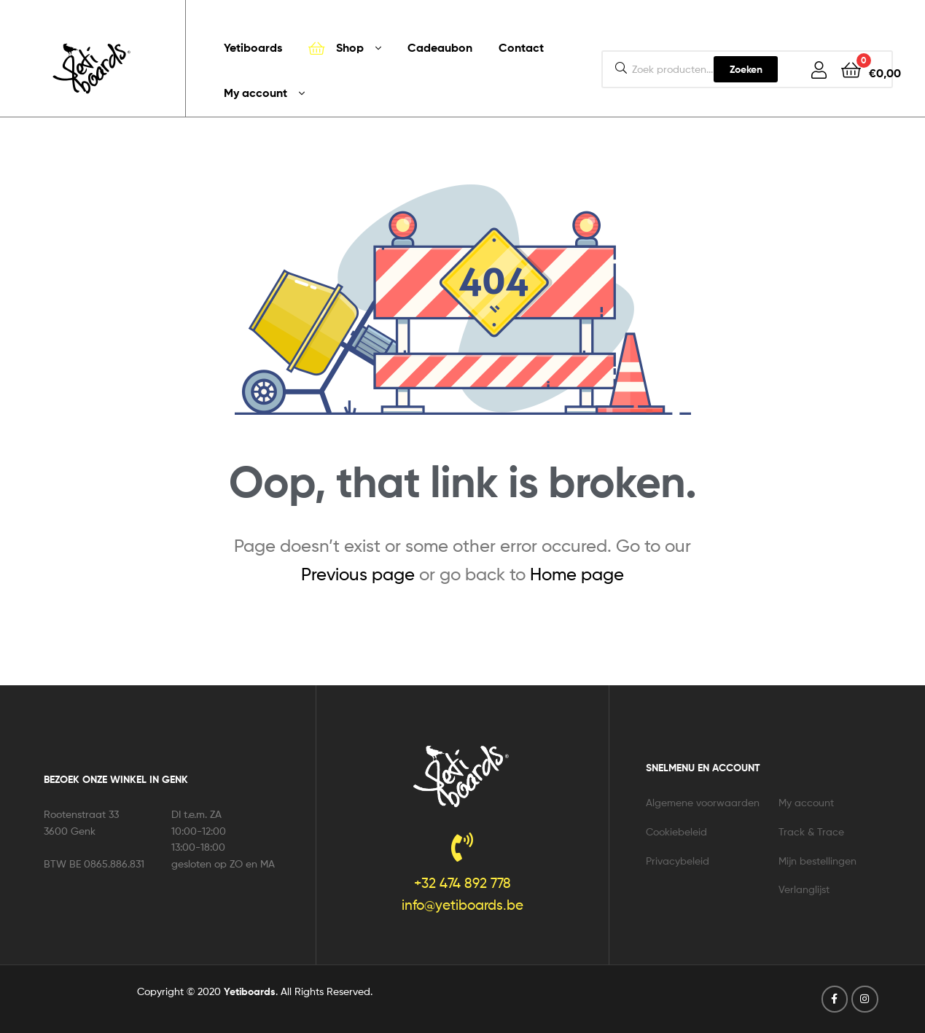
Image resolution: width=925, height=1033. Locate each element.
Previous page (358, 574)
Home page (577, 574)
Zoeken (746, 69)
